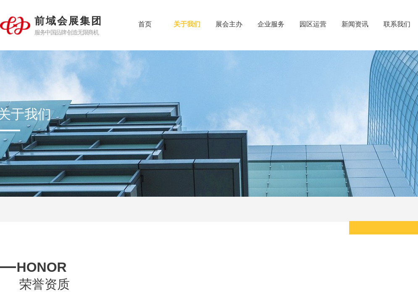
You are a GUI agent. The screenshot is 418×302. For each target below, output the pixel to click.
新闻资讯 (355, 24)
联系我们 (397, 24)
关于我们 (187, 24)
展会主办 (229, 24)
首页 (145, 24)
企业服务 (271, 24)
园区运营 (313, 24)
